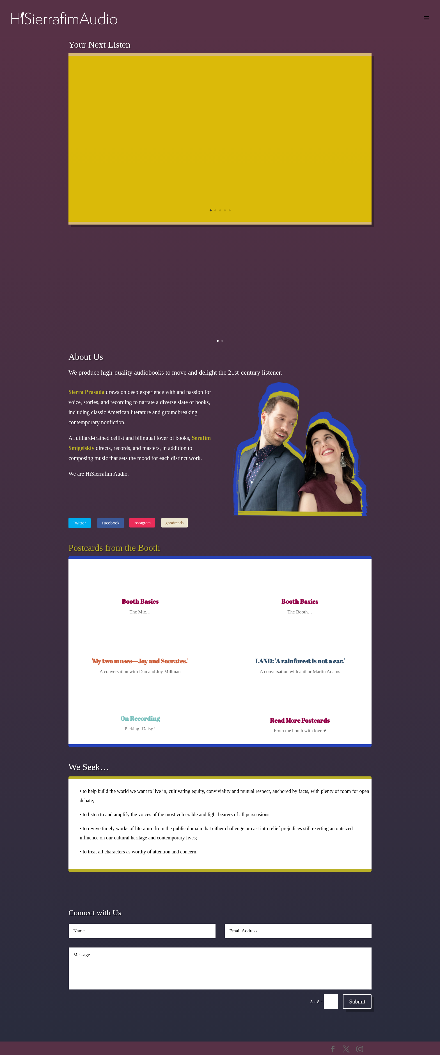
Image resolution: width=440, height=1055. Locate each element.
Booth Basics (140, 601)
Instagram (142, 522)
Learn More (323, 192)
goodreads (175, 522)
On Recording (140, 718)
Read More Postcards (300, 720)
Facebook (110, 523)
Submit (357, 1001)
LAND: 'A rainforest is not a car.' (300, 661)
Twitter (79, 523)
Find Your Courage (262, 80)
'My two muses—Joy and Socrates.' (140, 661)
